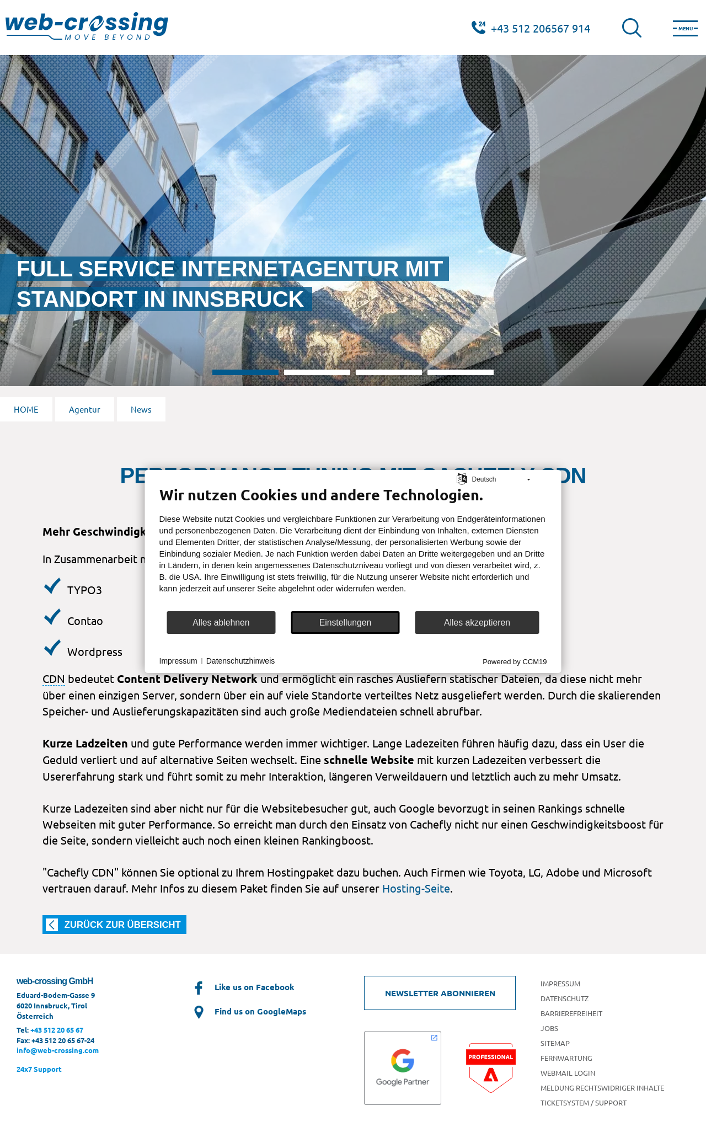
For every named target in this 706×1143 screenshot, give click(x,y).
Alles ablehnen (220, 622)
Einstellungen (345, 622)
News (141, 409)
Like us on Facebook (242, 986)
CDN (53, 678)
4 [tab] (460, 372)
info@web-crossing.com (58, 1050)
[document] (353, 547)
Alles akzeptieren (477, 622)
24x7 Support (39, 1068)
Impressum (178, 660)
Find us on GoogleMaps (248, 1011)
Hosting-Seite (416, 888)
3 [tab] (389, 372)
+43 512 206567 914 (540, 28)
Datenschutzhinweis (240, 660)
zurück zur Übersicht (123, 925)
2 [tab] (317, 372)
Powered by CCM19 (515, 662)
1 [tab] (245, 372)
